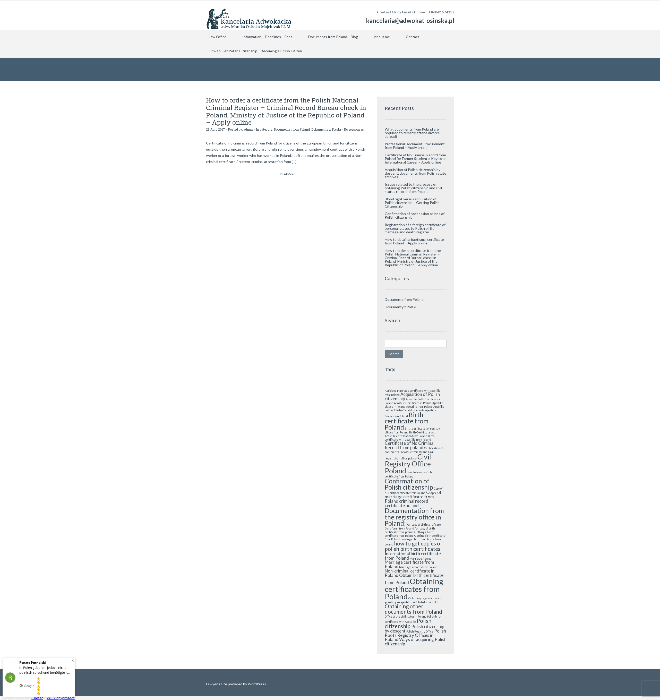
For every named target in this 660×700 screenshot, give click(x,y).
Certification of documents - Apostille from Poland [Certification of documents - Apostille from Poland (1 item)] (414, 450)
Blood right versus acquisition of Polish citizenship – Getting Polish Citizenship (412, 202)
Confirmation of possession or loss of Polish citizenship (414, 215)
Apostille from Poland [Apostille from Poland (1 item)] (419, 406)
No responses (354, 128)
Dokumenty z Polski (326, 128)
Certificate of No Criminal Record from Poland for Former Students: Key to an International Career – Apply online (416, 158)
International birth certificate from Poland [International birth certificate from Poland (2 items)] (413, 556)
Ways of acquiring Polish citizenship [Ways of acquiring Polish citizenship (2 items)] (416, 641)
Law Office (217, 37)
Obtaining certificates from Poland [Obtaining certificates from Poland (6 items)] (414, 589)
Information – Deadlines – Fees (267, 37)
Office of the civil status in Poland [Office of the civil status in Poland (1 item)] (405, 616)
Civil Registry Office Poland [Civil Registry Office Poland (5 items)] (408, 464)
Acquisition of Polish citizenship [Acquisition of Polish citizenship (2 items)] (412, 396)
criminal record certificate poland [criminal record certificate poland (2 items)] (406, 503)
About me (382, 37)
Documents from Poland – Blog (333, 37)
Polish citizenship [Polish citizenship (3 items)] (408, 623)
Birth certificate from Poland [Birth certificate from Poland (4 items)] (406, 421)
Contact (412, 37)
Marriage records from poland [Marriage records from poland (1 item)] (418, 567)
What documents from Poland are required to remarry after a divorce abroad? (412, 133)
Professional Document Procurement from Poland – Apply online (415, 146)
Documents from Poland (292, 128)
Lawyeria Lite (217, 684)
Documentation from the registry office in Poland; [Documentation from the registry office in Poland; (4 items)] (414, 517)
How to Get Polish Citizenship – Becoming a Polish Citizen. (256, 51)
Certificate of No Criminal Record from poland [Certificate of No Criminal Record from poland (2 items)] (409, 445)
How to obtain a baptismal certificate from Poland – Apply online (414, 241)
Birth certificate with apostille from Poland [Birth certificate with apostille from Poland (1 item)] (410, 437)
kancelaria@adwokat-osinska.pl (410, 20)
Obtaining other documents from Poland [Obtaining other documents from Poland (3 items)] (413, 609)
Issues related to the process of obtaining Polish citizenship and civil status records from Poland (413, 188)
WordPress (256, 684)
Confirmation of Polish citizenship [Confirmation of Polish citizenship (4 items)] (409, 484)
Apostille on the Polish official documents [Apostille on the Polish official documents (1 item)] (414, 408)
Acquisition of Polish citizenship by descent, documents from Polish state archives (415, 173)
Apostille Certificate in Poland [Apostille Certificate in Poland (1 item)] (413, 403)
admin (248, 128)
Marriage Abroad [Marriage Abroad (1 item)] (421, 558)
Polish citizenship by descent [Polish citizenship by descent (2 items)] (414, 629)
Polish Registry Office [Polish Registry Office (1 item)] (419, 631)
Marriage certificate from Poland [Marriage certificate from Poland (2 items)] (409, 564)
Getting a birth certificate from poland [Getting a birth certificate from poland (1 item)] (409, 533)
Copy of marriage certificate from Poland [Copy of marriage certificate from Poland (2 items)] (413, 497)
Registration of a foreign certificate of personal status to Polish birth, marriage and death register (415, 228)
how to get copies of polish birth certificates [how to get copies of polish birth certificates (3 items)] (413, 546)
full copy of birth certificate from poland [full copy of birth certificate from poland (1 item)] (410, 530)
